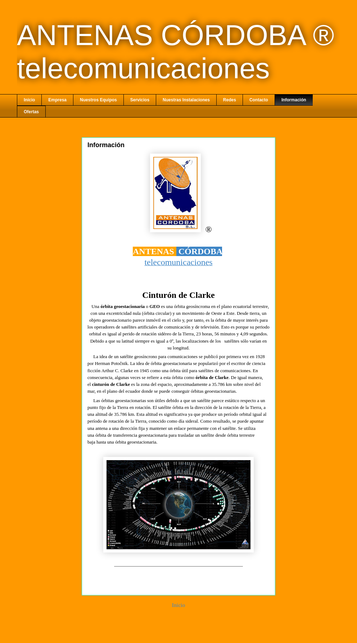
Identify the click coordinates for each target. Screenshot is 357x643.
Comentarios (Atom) (191, 623)
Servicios (139, 99)
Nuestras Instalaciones (186, 99)
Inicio (29, 99)
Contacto (258, 99)
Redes (229, 99)
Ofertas (31, 111)
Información (293, 99)
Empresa (57, 99)
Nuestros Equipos (98, 99)
